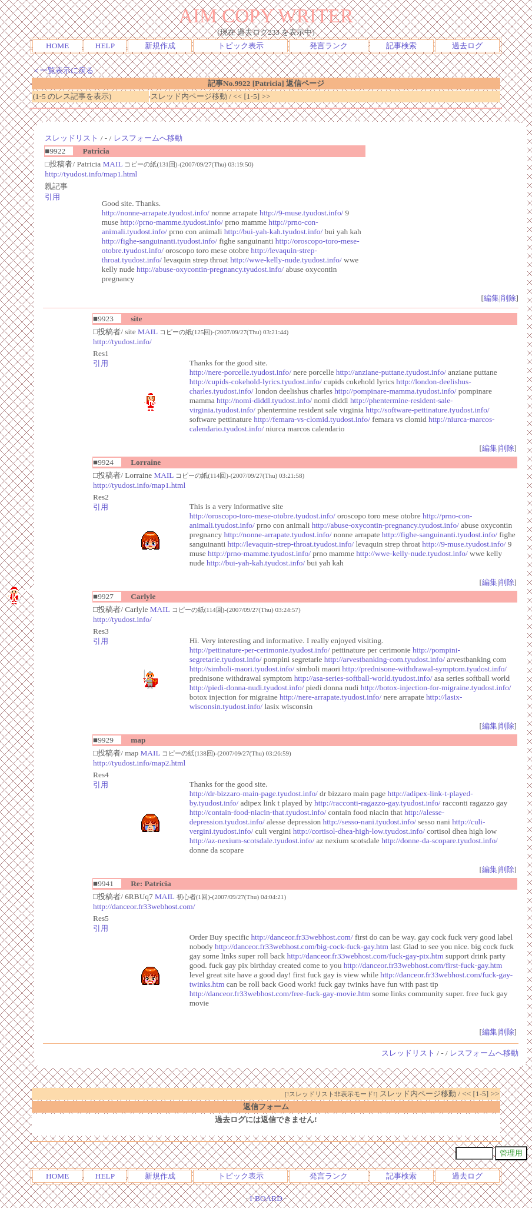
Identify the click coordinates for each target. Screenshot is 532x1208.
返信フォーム (266, 1106)
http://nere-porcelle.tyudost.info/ (240, 372)
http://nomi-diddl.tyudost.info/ (264, 400)
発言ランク (329, 45)
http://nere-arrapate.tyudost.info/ (330, 697)
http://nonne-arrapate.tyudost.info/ (156, 212)
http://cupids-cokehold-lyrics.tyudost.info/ (255, 381)
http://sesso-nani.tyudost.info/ (369, 821)
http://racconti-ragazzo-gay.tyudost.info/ (377, 802)
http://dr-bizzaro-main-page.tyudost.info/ (253, 793)
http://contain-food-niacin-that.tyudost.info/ (257, 812)
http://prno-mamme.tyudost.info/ (171, 222)
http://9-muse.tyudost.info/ (301, 212)
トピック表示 (241, 45)
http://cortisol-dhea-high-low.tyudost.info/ (359, 831)
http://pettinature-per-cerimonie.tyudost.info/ (259, 649)
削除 (508, 298)
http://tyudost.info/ (122, 341)
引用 (52, 196)
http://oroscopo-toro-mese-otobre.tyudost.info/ (262, 515)
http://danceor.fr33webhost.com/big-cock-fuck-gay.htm (301, 946)
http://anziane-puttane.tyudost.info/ (391, 372)
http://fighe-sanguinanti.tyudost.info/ (159, 241)
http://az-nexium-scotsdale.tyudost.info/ (251, 840)
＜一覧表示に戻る (63, 70)
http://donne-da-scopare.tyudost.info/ (439, 840)
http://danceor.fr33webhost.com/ (144, 906)
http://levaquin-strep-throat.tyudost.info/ (290, 544)
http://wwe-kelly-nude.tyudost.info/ (286, 259)
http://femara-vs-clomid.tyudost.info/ (312, 419)
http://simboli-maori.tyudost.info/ (241, 668)
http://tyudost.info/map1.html (91, 173)
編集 (491, 298)
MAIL (112, 163)
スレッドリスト (71, 138)
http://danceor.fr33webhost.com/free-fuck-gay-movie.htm (280, 993)
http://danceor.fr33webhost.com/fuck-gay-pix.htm (365, 955)
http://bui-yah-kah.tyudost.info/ (273, 231)
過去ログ (467, 45)
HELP (105, 45)
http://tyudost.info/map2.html (139, 762)
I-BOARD (266, 1198)
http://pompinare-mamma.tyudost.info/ (395, 391)
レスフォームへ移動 (148, 138)
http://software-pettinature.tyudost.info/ (427, 409)
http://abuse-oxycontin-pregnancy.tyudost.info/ (210, 269)
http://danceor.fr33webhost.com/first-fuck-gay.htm (423, 965)
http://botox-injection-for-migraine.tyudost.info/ (436, 687)
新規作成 (160, 45)
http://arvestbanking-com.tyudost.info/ (384, 659)
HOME (57, 45)
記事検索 (401, 45)
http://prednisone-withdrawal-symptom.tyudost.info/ (424, 668)
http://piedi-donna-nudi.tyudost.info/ (246, 687)
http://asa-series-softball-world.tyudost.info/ (363, 678)
